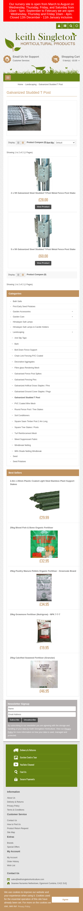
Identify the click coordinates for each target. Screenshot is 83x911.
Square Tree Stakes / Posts (27, 427)
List (18, 142)
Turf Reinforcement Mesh (26, 433)
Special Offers (13, 847)
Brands (10, 843)
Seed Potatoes (19, 461)
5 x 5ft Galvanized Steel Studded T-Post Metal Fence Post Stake (43, 249)
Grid (22, 142)
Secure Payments (27, 779)
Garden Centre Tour (28, 757)
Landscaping (30, 84)
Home (20, 84)
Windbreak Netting (23, 445)
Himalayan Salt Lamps (23, 322)
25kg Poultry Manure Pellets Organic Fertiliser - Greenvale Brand (43, 571)
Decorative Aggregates (24, 362)
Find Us (23, 772)
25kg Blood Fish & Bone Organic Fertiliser (31, 527)
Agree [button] (65, 899)
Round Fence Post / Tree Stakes (29, 409)
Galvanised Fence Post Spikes (28, 374)
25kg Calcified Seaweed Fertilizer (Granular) (32, 658)
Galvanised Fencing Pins (25, 380)
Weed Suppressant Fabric (26, 439)
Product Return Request (17, 828)
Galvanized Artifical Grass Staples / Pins (32, 385)
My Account (12, 857)
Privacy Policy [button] (24, 906)
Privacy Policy (13, 806)
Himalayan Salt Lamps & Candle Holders (31, 327)
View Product (43, 207)
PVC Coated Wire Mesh (25, 403)
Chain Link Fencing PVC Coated (29, 356)
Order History (13, 861)
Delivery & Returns (28, 750)
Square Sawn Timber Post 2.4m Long (31, 421)
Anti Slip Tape (21, 338)
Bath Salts (17, 301)
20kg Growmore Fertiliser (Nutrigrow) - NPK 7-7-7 (35, 614)
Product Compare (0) (36, 142)
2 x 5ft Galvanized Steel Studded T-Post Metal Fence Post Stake (43, 193)
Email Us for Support (26, 56)
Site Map (11, 832)
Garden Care (18, 317)
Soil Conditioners (22, 415)
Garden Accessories (22, 311)
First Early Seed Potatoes (24, 306)
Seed (15, 456)
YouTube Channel (27, 764)
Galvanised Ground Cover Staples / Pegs (33, 391)
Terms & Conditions (15, 810)
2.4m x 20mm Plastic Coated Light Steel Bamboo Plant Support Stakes (42, 482)
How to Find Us (14, 824)
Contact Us (12, 820)
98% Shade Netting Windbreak (28, 451)
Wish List (11, 865)
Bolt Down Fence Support (26, 350)
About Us (11, 798)
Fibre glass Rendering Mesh (27, 368)
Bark (17, 344)
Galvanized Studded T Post (51, 84)
